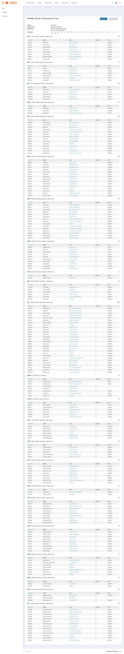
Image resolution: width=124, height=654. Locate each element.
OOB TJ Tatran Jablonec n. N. (76, 221)
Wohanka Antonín (47, 75)
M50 (71, 32)
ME (84, 32)
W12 (96, 32)
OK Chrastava (72, 108)
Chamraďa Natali (47, 609)
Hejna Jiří (45, 254)
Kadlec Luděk (46, 261)
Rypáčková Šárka (47, 447)
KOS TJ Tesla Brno (73, 259)
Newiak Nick (46, 320)
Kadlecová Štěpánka (48, 598)
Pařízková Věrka (47, 539)
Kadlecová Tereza (47, 628)
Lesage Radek (46, 99)
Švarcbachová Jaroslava (49, 562)
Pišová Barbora (46, 506)
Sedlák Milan (46, 296)
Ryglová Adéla (46, 478)
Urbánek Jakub (46, 129)
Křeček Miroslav (47, 268)
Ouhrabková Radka (47, 546)
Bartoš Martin (46, 395)
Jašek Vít (45, 68)
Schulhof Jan (46, 148)
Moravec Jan (46, 372)
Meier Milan (45, 228)
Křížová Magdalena (47, 438)
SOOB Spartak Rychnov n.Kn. (76, 219)
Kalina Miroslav (46, 183)
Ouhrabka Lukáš (47, 391)
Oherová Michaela (47, 407)
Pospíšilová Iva (46, 560)
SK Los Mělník (72, 45)
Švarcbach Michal (47, 125)
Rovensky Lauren (47, 381)
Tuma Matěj (46, 287)
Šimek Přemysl (46, 45)
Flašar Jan (45, 249)
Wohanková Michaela (48, 454)
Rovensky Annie (46, 384)
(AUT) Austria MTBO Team (75, 308)
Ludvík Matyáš (46, 339)
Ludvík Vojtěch (46, 336)
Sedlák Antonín (46, 54)
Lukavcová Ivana (47, 511)
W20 (106, 32)
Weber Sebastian (47, 96)
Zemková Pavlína (47, 494)
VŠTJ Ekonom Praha (73, 122)
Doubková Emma (47, 513)
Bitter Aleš (45, 127)
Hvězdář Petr (46, 332)
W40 (113, 32)
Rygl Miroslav (46, 346)
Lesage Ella (45, 388)
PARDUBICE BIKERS (73, 59)
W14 (100, 32)
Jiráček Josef (46, 141)
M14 (55, 32)
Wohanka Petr (46, 153)
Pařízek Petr (45, 214)
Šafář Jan (45, 193)
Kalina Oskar (46, 49)
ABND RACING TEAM (73, 233)
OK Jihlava (71, 325)
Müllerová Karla (46, 431)
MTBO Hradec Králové (74, 80)
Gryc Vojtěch (46, 294)
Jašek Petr (45, 162)
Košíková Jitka (46, 518)
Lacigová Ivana (46, 586)
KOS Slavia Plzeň (73, 150)
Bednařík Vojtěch (47, 73)
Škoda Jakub (46, 358)
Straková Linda (46, 536)
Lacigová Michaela (47, 638)
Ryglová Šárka (46, 452)
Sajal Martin (46, 329)
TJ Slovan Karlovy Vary (74, 619)
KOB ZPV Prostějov (73, 238)
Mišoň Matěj (46, 146)
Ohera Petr (45, 42)
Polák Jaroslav (46, 172)
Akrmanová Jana (47, 471)
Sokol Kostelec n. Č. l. (74, 125)
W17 (103, 32)
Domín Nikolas (46, 122)
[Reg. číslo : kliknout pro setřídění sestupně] (34, 40)
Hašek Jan (45, 360)
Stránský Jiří (46, 334)
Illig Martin (45, 311)
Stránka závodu (113, 18)
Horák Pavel (46, 299)
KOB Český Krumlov (73, 249)
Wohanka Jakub (47, 52)
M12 (52, 32)
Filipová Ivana (46, 569)
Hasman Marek (46, 362)
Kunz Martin (46, 205)
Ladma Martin (46, 417)
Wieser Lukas (46, 315)
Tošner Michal (46, 186)
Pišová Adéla (46, 492)
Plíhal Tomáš (46, 325)
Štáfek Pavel (46, 212)
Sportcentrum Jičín (73, 92)
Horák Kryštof (46, 78)
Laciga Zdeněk (46, 266)
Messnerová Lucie (47, 631)
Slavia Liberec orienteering (75, 113)
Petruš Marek (46, 409)
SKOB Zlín (71, 223)
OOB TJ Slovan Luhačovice (75, 129)
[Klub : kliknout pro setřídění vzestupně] (82, 40)
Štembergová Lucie (47, 503)
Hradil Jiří (45, 353)
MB (81, 32)
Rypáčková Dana (47, 595)
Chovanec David (47, 355)
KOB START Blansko (73, 139)
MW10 (87, 32)
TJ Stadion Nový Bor (74, 256)
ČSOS (120, 651)
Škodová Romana (47, 619)
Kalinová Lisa (46, 475)
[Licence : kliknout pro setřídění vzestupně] (101, 40)
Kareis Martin (46, 226)
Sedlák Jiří (45, 393)
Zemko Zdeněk (46, 289)
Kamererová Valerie (47, 623)
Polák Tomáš (46, 108)
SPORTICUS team (73, 47)
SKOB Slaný (72, 143)
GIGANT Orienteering (74, 110)
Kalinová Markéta (47, 548)
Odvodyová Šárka (47, 520)
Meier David (46, 113)
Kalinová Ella (46, 473)
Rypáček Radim (46, 47)
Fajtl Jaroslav (46, 150)
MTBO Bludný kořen (73, 42)
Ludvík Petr (45, 256)
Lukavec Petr (46, 414)
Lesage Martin (46, 216)
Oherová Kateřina (47, 386)
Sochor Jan (45, 139)
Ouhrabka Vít (46, 70)
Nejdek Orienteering (74, 134)
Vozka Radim (46, 165)
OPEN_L (92, 32)
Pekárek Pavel (46, 233)
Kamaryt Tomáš (47, 365)
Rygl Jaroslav (46, 344)
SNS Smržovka (72, 94)
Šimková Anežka (47, 468)
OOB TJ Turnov (72, 148)
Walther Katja (46, 551)
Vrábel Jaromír (46, 247)
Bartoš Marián (46, 191)
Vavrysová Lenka (47, 574)
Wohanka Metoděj (47, 56)
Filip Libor (45, 219)
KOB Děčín (71, 565)
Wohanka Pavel (46, 367)
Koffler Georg (46, 308)
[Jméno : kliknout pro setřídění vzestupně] (55, 40)
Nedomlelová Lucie (47, 640)
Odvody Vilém (46, 59)
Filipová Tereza (46, 515)
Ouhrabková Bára (47, 449)
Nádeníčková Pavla (47, 508)
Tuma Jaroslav (46, 209)
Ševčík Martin (46, 348)
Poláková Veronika (47, 532)
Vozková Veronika (47, 466)
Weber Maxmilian (47, 94)
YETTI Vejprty (72, 261)
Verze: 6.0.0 (28, 651)
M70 (78, 32)
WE (58, 33)
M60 (75, 32)
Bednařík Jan (46, 181)
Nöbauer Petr (46, 134)
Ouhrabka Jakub (47, 292)
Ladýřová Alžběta (47, 456)
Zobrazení (103, 18)
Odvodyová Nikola (47, 435)
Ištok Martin (45, 169)
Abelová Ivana (46, 572)
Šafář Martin (46, 80)
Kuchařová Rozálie (47, 614)
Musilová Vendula (47, 616)
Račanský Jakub (47, 341)
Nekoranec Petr (46, 223)
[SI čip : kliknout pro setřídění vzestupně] (113, 40)
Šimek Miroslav (46, 252)
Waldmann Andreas (48, 318)
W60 (52, 33)
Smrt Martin (45, 174)
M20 (61, 32)
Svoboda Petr (46, 143)
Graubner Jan (46, 351)
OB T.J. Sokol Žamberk (74, 372)
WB (55, 33)
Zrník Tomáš (46, 110)
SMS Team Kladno (73, 212)
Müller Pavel (46, 188)
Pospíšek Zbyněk (47, 259)
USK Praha (71, 78)
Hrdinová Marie (46, 635)
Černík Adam (46, 369)
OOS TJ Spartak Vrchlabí (75, 52)
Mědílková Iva (46, 544)
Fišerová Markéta (47, 482)
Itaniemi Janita (46, 534)
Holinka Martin (46, 238)
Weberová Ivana (47, 541)
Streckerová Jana (47, 600)
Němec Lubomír (46, 405)
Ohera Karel (46, 167)
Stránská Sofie (46, 621)
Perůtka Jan (46, 132)
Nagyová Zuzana (47, 480)
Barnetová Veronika (47, 522)
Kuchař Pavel (46, 412)
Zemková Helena (47, 567)
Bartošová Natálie (47, 433)
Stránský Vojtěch (47, 322)
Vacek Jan (45, 327)
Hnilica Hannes (46, 313)
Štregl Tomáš (46, 231)
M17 (58, 32)
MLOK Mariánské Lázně (74, 89)
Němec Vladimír (47, 278)
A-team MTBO (72, 68)
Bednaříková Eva (47, 428)
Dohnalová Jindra (47, 583)
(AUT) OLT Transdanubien (75, 381)
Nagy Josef (45, 221)
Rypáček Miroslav (47, 179)
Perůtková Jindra (47, 612)
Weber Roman (46, 176)
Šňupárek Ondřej (47, 235)
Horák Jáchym (46, 136)
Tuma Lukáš (46, 92)
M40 (68, 32)
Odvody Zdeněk (47, 195)
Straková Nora (46, 426)
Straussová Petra (47, 565)
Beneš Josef (46, 89)
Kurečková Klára (47, 626)
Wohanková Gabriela (48, 633)
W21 (110, 32)
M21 (64, 32)
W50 (117, 32)
